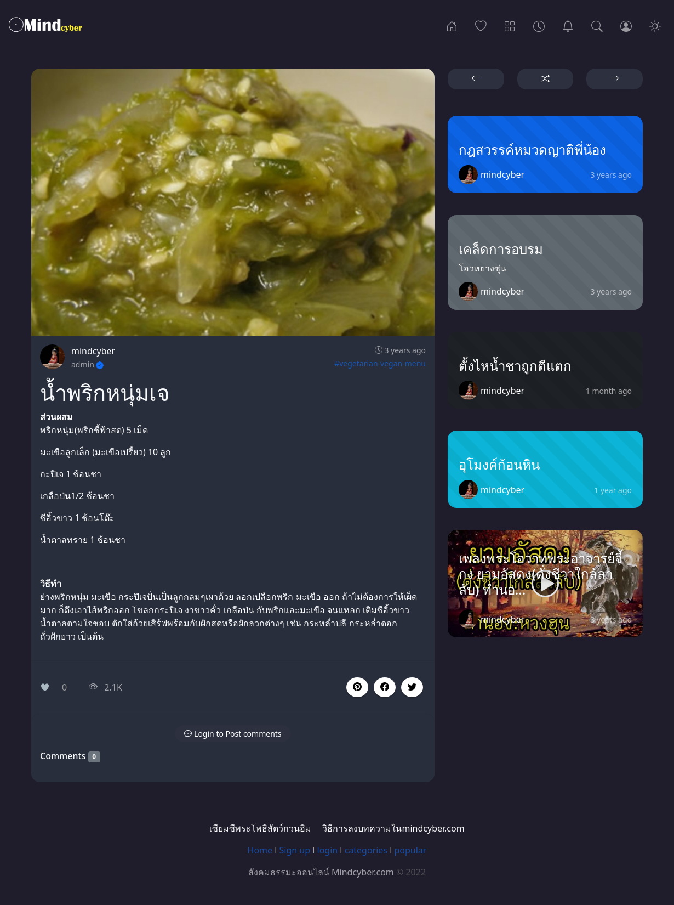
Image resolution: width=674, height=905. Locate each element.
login (327, 850)
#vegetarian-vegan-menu (380, 363)
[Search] (597, 25)
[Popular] (481, 25)
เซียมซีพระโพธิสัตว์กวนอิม (260, 828)
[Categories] (510, 25)
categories (366, 850)
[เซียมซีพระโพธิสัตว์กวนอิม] (568, 25)
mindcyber (93, 351)
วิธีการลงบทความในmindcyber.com (393, 828)
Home (260, 850)
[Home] (452, 25)
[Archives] (539, 25)
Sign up (295, 850)
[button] (385, 687)
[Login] (626, 25)
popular (410, 850)
